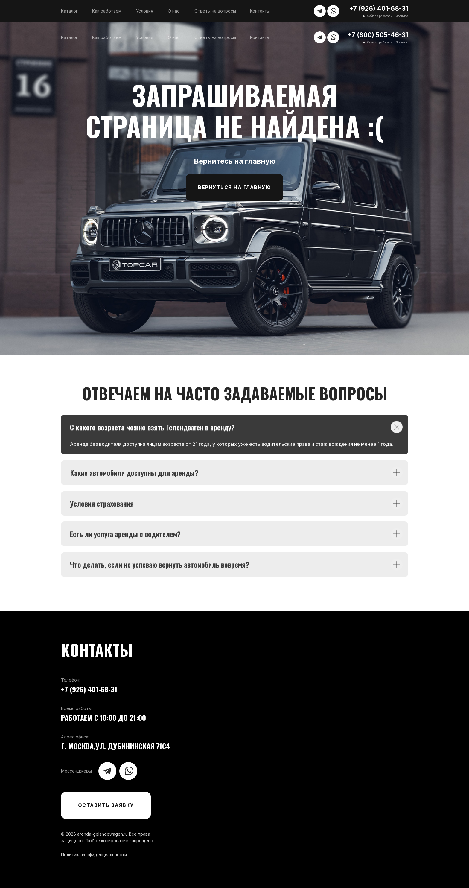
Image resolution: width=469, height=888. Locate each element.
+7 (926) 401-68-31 (378, 8)
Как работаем (106, 10)
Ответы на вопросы (215, 10)
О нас (173, 10)
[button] (106, 805)
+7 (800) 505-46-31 (378, 35)
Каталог (69, 10)
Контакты (260, 10)
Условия (144, 10)
